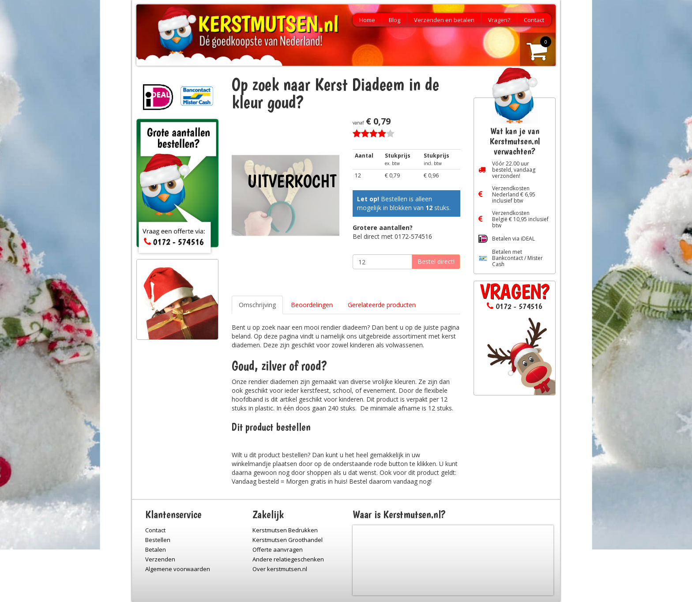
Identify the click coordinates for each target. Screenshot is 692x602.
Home (367, 20)
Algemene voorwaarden (177, 569)
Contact (534, 20)
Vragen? (499, 20)
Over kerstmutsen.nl (279, 569)
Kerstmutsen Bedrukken (285, 530)
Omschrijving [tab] (257, 305)
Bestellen (157, 540)
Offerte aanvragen (277, 549)
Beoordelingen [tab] (312, 305)
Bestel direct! (436, 261)
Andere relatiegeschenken (288, 559)
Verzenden (160, 559)
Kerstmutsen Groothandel (287, 540)
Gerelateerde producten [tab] (382, 305)
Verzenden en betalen (444, 20)
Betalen (155, 549)
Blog (394, 20)
